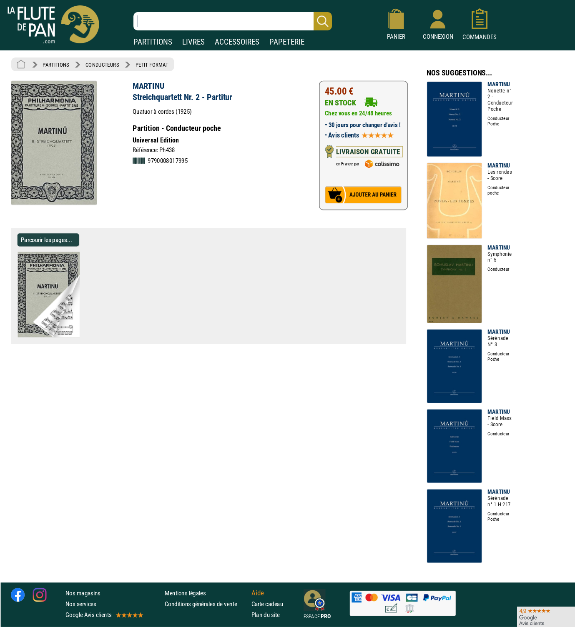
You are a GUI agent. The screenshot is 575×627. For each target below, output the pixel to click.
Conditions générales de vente (206, 603)
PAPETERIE (286, 42)
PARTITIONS (152, 42)
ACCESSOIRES (237, 42)
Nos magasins (82, 592)
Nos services (80, 603)
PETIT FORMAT (152, 64)
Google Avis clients (103, 614)
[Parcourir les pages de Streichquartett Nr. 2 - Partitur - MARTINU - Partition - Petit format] (83, 335)
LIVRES (193, 42)
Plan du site (265, 614)
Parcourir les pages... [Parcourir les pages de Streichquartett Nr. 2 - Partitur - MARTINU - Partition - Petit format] (46, 239)
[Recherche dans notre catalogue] (232, 21)
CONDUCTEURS (102, 64)
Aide (257, 593)
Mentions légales (185, 592)
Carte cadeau (267, 603)
